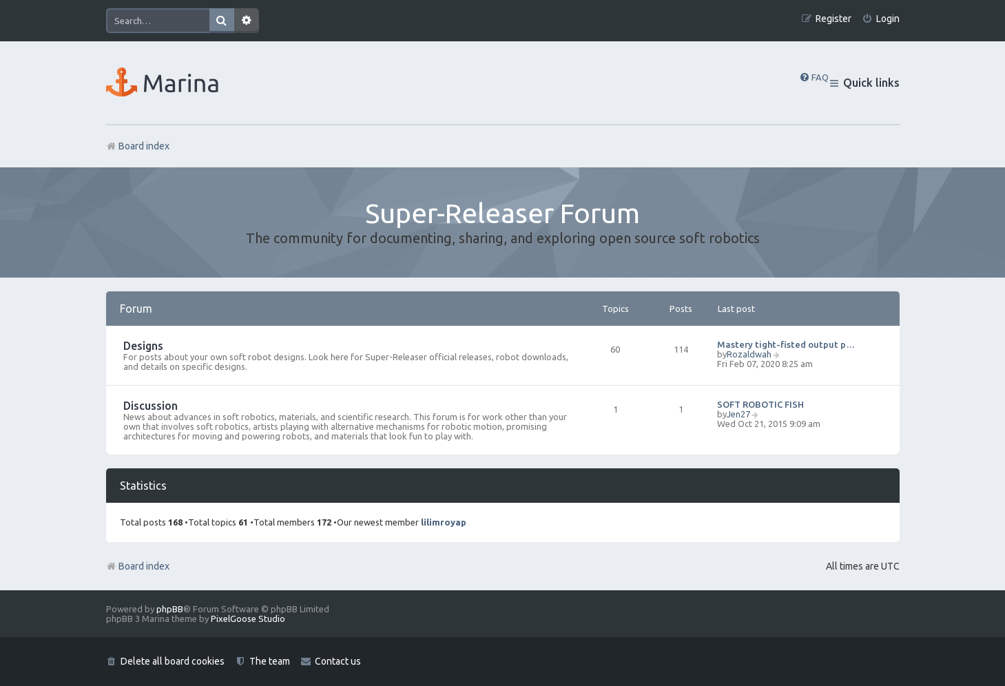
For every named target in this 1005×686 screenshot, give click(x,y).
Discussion (150, 405)
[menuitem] (881, 19)
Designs (143, 346)
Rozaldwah (749, 354)
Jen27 (738, 414)
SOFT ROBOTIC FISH (760, 404)
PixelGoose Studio (248, 618)
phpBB (169, 609)
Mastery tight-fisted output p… (786, 344)
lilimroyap (443, 522)
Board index (137, 566)
